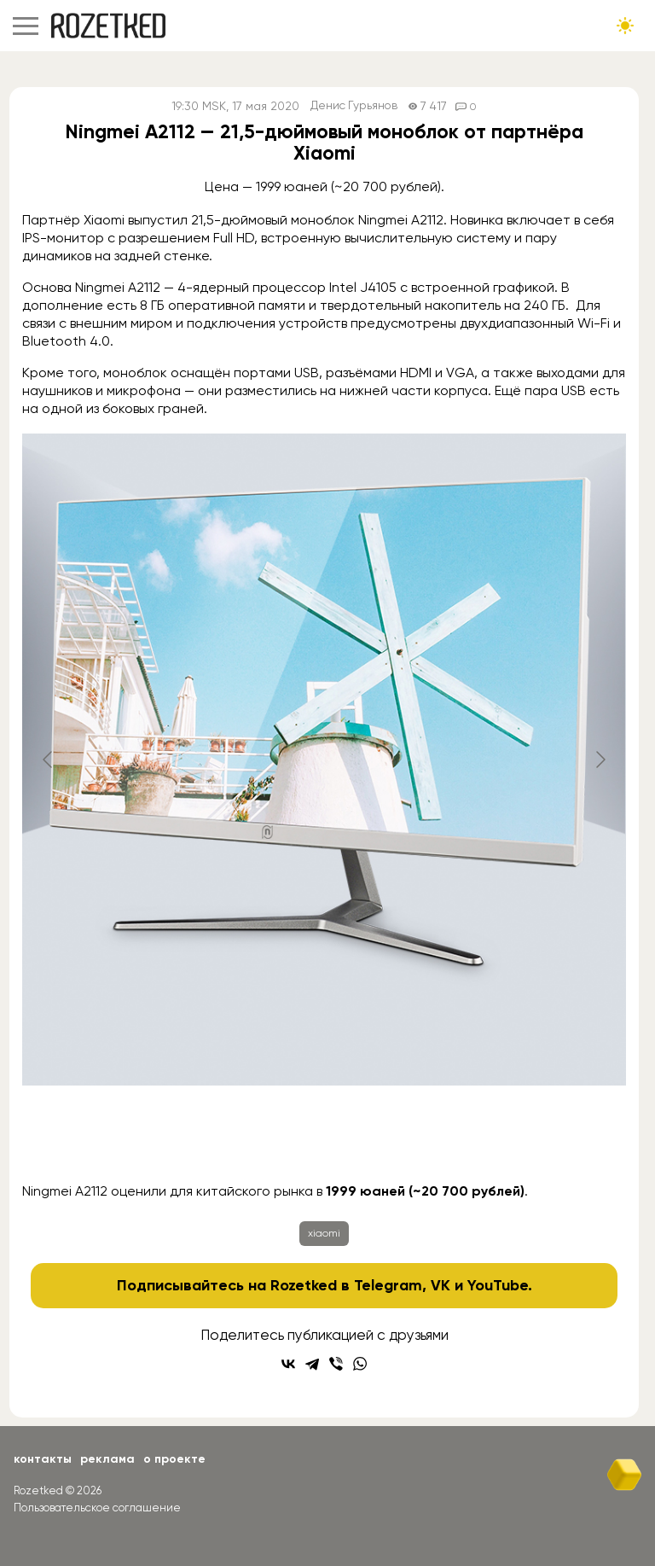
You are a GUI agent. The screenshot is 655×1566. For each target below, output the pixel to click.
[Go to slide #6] (546, 1137)
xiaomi (324, 1233)
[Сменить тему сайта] (625, 26)
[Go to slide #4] (368, 1137)
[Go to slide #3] (280, 1137)
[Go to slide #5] (457, 1137)
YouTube (497, 1285)
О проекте (174, 1459)
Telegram (388, 1285)
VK (440, 1285)
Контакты (43, 1459)
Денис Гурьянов (354, 106)
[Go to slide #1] (102, 1137)
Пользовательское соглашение (97, 1507)
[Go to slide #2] (191, 1137)
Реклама (107, 1459)
